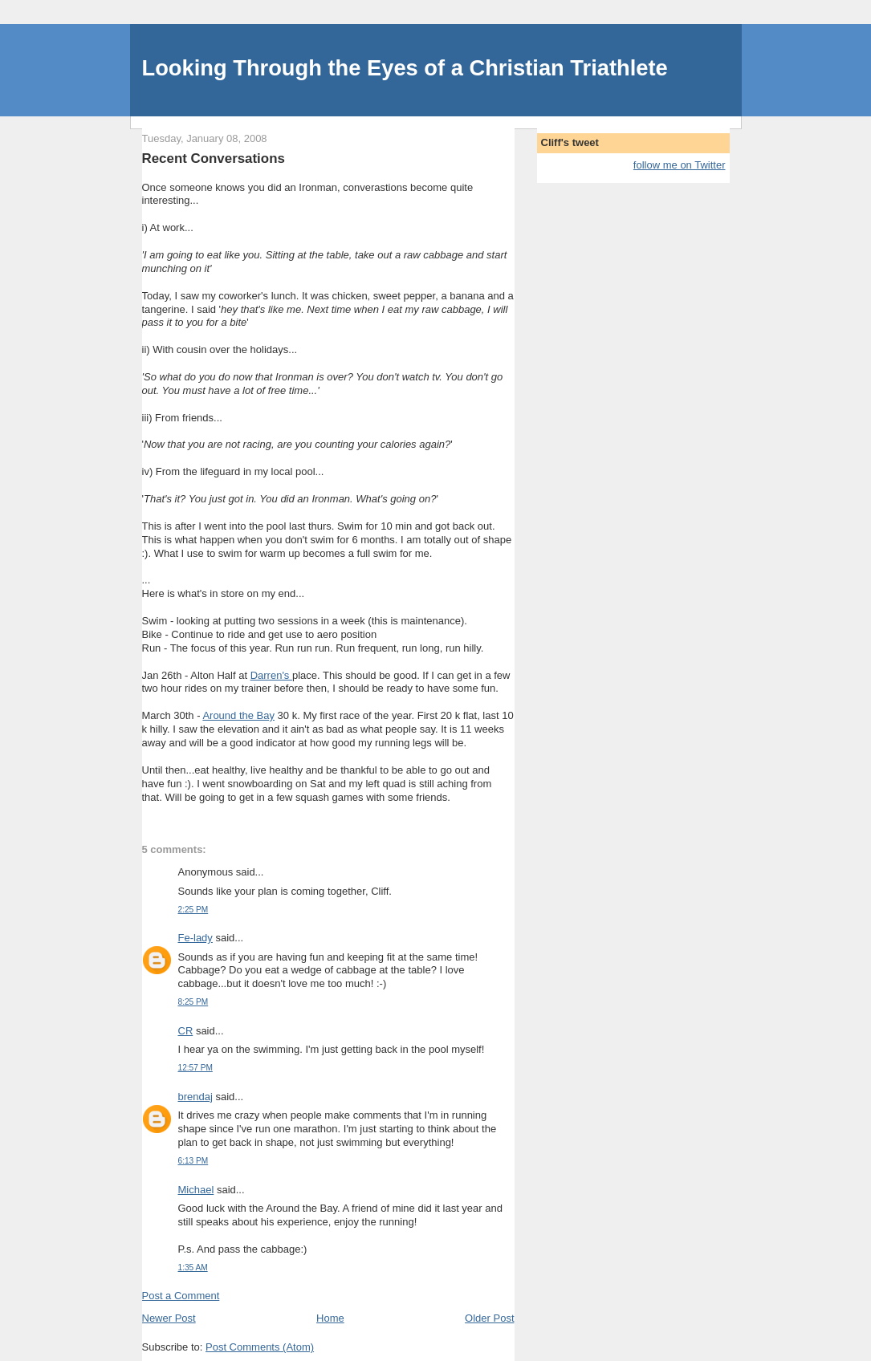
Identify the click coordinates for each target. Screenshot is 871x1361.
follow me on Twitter (679, 165)
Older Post (489, 1318)
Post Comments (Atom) (260, 1347)
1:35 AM (193, 1267)
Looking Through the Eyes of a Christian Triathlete (405, 67)
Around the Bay (238, 715)
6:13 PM (193, 1160)
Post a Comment (181, 1296)
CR (185, 1031)
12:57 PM (195, 1067)
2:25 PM (193, 909)
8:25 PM (193, 1001)
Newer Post (169, 1318)
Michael (196, 1190)
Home (330, 1318)
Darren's (271, 675)
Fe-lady (195, 938)
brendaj (195, 1097)
